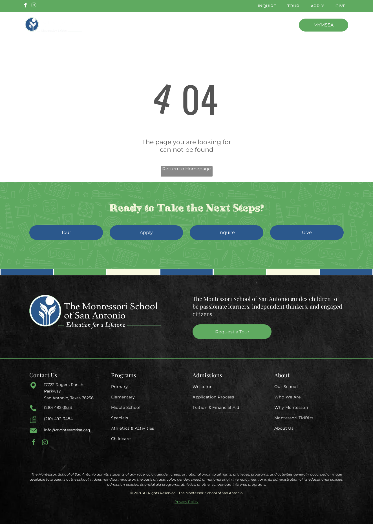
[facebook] (25, 6)
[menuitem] (267, 6)
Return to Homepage (186, 168)
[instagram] (33, 6)
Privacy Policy (186, 502)
